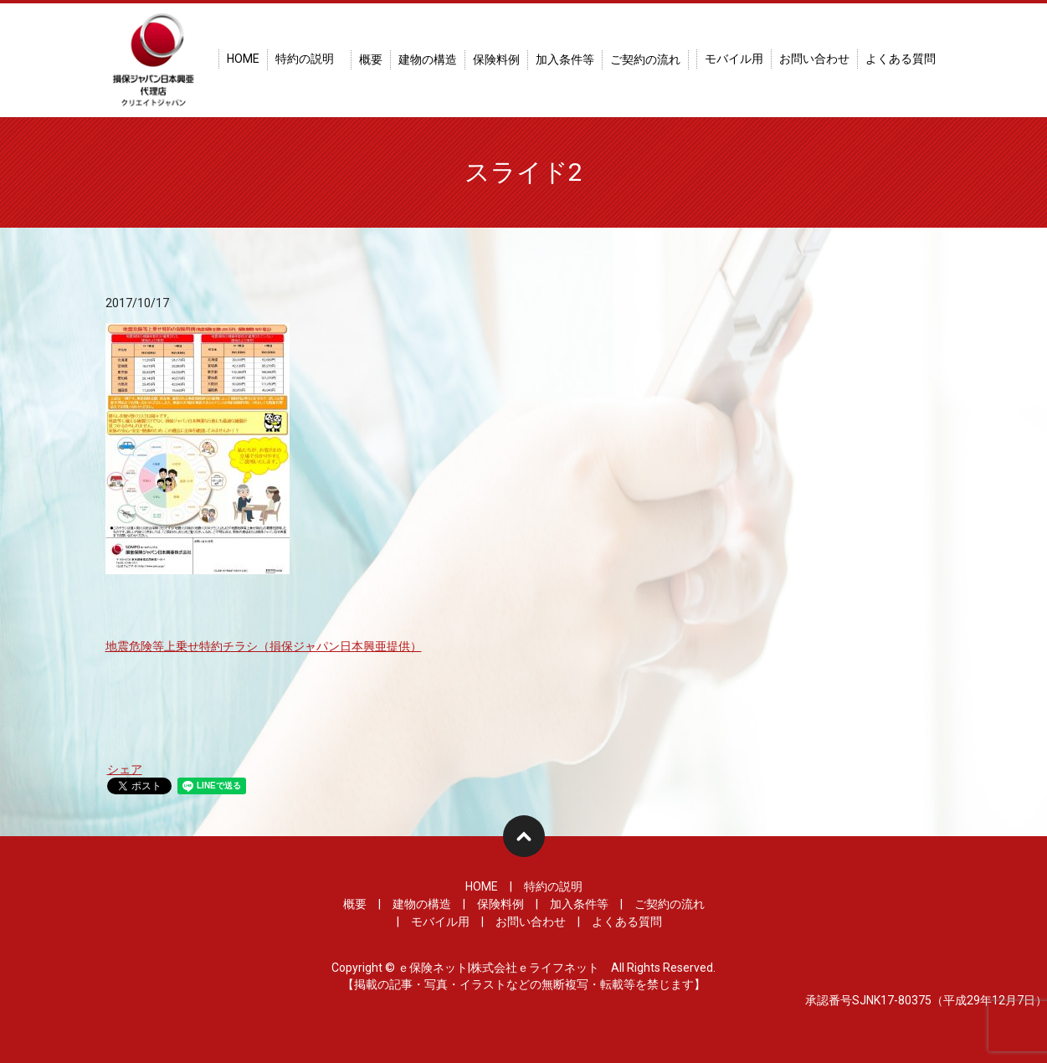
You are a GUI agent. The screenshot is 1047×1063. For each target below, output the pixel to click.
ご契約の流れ (645, 59)
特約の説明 (304, 58)
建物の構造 (427, 59)
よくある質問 (900, 58)
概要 (370, 59)
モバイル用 (734, 58)
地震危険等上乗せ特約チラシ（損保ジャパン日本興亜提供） (263, 646)
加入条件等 (565, 59)
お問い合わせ (814, 58)
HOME (243, 58)
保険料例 (496, 59)
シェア (124, 769)
